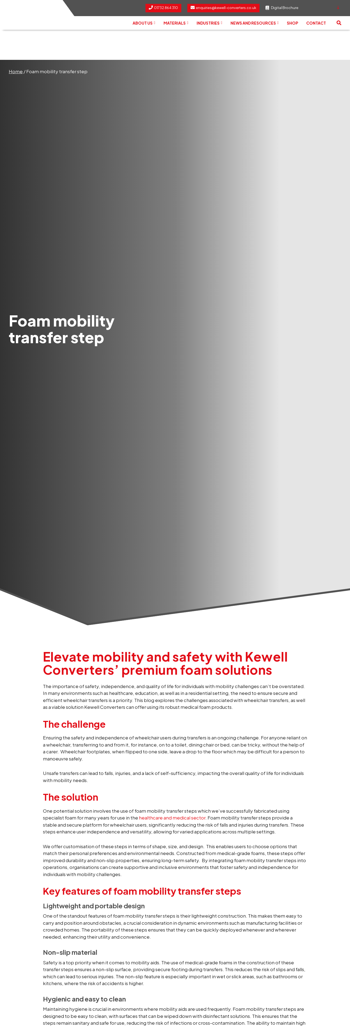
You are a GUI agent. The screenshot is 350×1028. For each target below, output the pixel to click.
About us (144, 22)
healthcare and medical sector (172, 818)
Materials (176, 22)
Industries (209, 22)
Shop (292, 22)
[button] (339, 23)
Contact (316, 22)
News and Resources (255, 22)
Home (16, 71)
